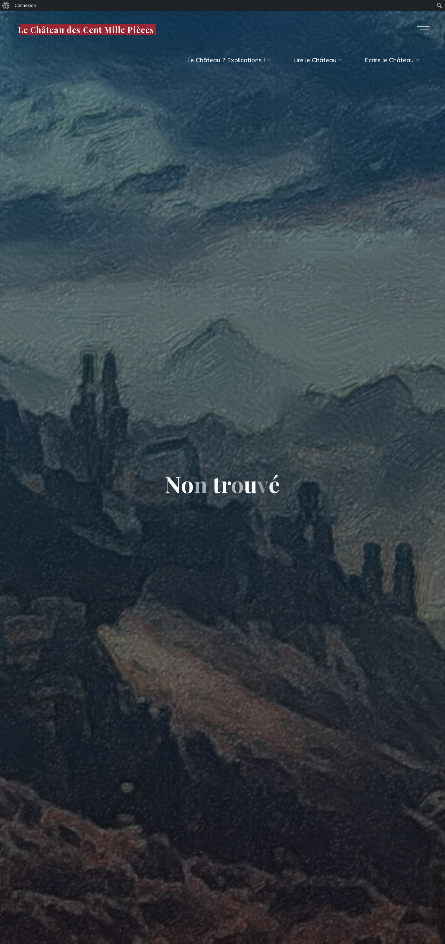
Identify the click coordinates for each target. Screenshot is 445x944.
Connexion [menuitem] (25, 5)
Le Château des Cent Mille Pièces (86, 29)
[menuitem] (6, 5)
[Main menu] (423, 29)
